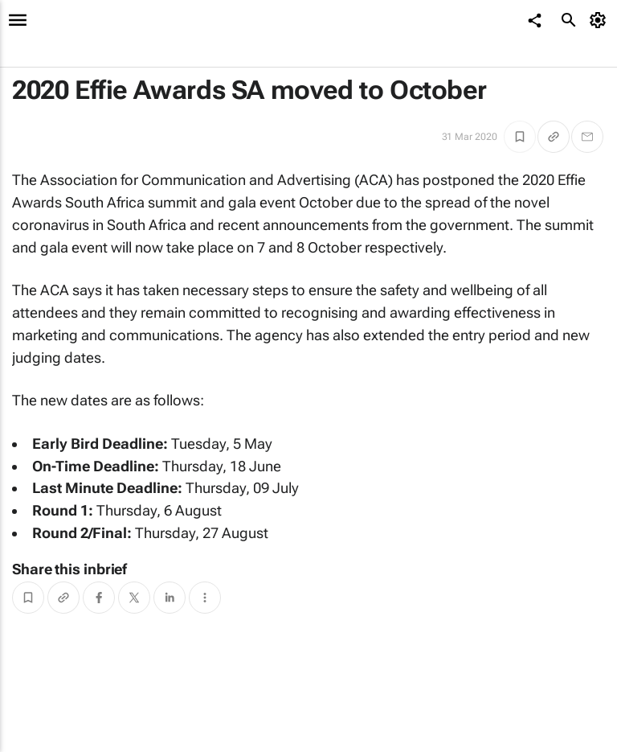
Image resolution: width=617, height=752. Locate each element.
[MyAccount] (600, 20)
